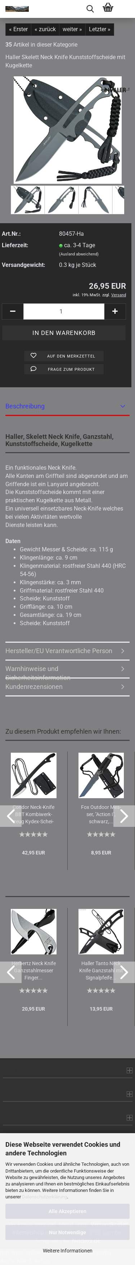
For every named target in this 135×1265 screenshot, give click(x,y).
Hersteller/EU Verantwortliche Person (58, 651)
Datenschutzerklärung (44, 1196)
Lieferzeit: (15, 245)
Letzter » (100, 29)
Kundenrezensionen (34, 686)
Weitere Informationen (68, 1251)
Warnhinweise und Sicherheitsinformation (38, 672)
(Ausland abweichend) (79, 254)
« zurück (45, 29)
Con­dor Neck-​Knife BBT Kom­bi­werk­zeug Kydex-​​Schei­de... (33, 814)
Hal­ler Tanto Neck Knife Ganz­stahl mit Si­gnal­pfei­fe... (101, 970)
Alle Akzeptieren (67, 1211)
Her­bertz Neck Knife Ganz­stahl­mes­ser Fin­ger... (34, 970)
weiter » (72, 29)
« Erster (18, 29)
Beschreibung (25, 406)
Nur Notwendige (67, 1232)
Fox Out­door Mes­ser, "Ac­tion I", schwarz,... (101, 814)
